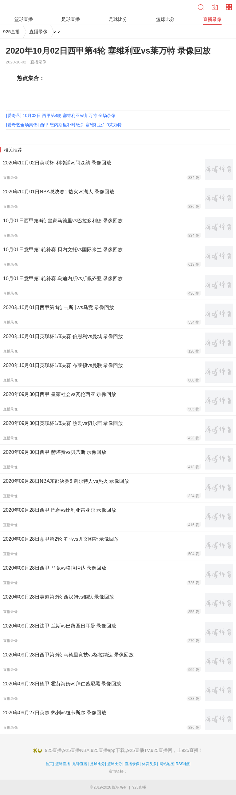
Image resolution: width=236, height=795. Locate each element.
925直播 (11, 31)
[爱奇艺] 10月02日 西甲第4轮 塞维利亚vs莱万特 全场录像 (61, 115)
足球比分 (97, 764)
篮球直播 (62, 764)
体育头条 (149, 764)
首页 (49, 764)
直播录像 (38, 31)
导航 (229, 7)
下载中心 (215, 7)
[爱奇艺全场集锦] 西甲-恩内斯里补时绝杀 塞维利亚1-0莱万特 (64, 124)
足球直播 (80, 764)
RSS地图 (183, 764)
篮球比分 (114, 764)
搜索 (201, 7)
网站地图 (166, 764)
